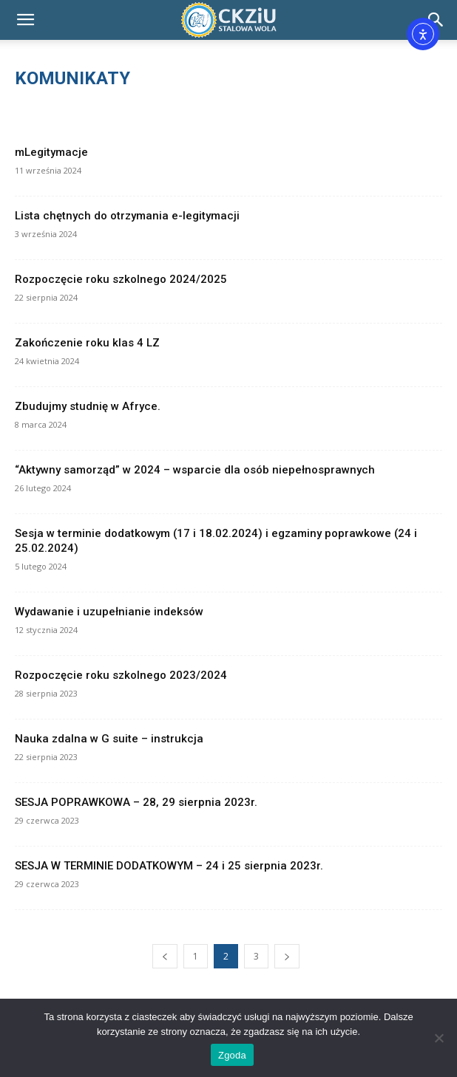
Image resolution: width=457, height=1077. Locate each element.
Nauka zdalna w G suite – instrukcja (109, 738)
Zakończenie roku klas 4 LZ (87, 342)
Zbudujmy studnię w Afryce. (87, 406)
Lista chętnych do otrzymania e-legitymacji (127, 215)
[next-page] (286, 956)
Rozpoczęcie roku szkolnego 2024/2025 (121, 279)
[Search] (436, 20)
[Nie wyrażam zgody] (438, 1037)
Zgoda (232, 1055)
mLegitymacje (51, 152)
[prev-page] (164, 956)
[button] (25, 20)
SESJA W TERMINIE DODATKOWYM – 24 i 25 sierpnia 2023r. (169, 865)
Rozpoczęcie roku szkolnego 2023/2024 (121, 675)
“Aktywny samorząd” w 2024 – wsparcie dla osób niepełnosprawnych (195, 469)
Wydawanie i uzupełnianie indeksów (109, 611)
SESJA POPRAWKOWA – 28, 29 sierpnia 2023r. (136, 802)
